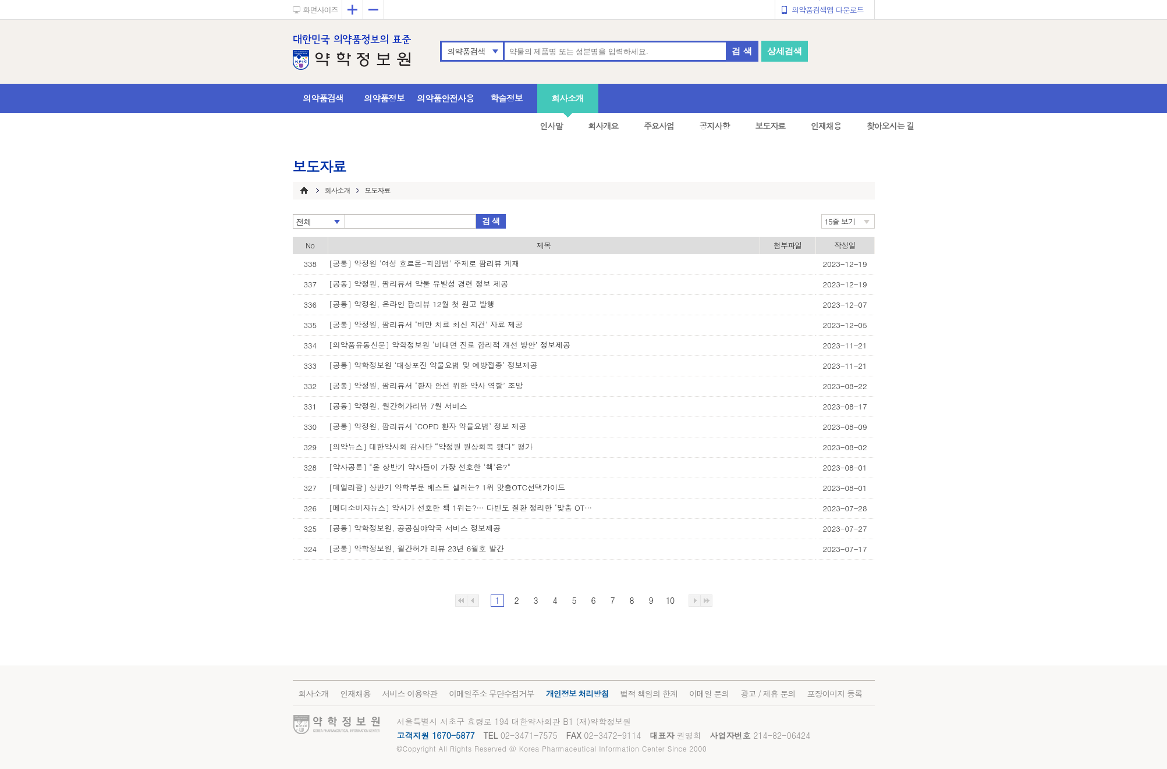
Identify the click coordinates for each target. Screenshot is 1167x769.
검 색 (741, 51)
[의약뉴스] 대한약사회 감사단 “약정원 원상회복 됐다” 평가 (431, 446)
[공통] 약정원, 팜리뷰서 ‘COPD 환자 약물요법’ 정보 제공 (428, 426)
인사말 (551, 125)
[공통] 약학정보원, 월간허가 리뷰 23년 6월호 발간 (416, 548)
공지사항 (715, 125)
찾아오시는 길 (890, 125)
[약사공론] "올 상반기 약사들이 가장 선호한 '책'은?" (419, 467)
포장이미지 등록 (834, 693)
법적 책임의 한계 (649, 693)
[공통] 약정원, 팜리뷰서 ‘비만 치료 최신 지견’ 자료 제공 (426, 324)
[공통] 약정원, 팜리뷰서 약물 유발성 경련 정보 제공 (418, 284)
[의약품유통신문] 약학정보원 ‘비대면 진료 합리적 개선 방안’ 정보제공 (449, 345)
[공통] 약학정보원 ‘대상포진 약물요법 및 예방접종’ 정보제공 (433, 365)
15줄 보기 (840, 221)
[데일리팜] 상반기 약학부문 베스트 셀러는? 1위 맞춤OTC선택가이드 (447, 487)
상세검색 (784, 51)
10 (670, 600)
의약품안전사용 (445, 98)
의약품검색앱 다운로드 (827, 9)
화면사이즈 (320, 9)
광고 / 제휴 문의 (768, 693)
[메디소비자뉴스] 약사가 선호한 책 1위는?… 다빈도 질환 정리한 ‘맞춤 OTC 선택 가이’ (463, 507)
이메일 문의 (709, 693)
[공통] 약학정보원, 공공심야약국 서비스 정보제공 (415, 528)
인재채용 (826, 125)
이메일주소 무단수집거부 (491, 693)
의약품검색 (466, 51)
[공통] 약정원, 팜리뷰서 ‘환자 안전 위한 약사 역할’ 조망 (426, 385)
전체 (303, 221)
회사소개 (567, 98)
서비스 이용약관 (410, 693)
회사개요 (603, 125)
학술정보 (506, 98)
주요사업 (659, 125)
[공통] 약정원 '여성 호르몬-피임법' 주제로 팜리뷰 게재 (424, 263)
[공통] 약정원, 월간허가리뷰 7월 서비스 (398, 406)
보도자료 (770, 125)
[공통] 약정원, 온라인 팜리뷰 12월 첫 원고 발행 (411, 304)
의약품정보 (384, 98)
